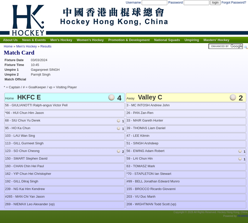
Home (8, 46)
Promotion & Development (129, 40)
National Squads (167, 40)
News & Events (34, 40)
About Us (10, 40)
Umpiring (191, 40)
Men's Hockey (61, 40)
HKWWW (242, 216)
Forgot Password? (233, 2)
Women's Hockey (90, 40)
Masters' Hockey (216, 40)
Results (45, 46)
